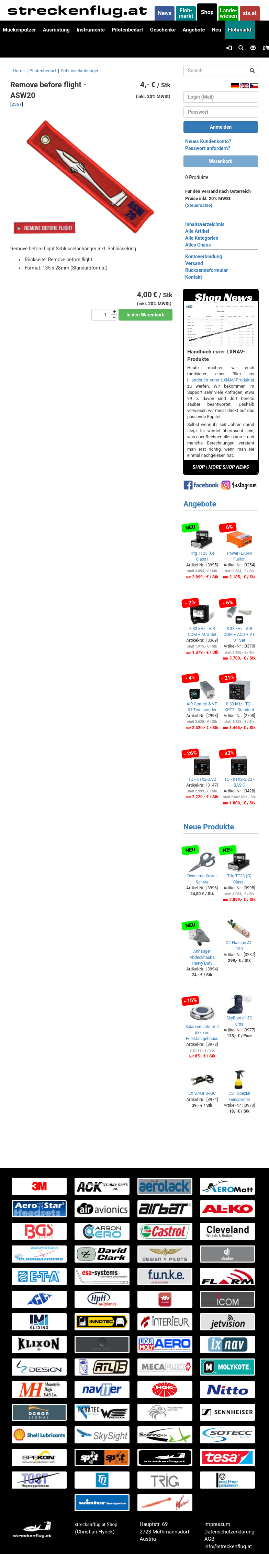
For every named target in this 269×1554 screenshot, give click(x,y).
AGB (209, 1539)
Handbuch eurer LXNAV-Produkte (220, 380)
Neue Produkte (208, 827)
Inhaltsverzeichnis (205, 224)
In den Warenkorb (145, 314)
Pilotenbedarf (127, 30)
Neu (216, 30)
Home (19, 70)
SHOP (198, 467)
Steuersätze (199, 205)
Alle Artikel (197, 231)
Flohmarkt (240, 30)
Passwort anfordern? (207, 148)
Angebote (193, 30)
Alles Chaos (198, 245)
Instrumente (91, 30)
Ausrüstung (56, 30)
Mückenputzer (19, 30)
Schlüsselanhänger (80, 70)
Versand (194, 263)
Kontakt (193, 277)
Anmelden (221, 127)
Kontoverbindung (203, 256)
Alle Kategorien (201, 238)
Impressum (217, 1524)
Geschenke (163, 30)
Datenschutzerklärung (229, 1532)
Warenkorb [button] (220, 161)
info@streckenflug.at (228, 1546)
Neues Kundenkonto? (208, 141)
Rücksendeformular (206, 270)
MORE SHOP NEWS (229, 467)
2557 (17, 104)
